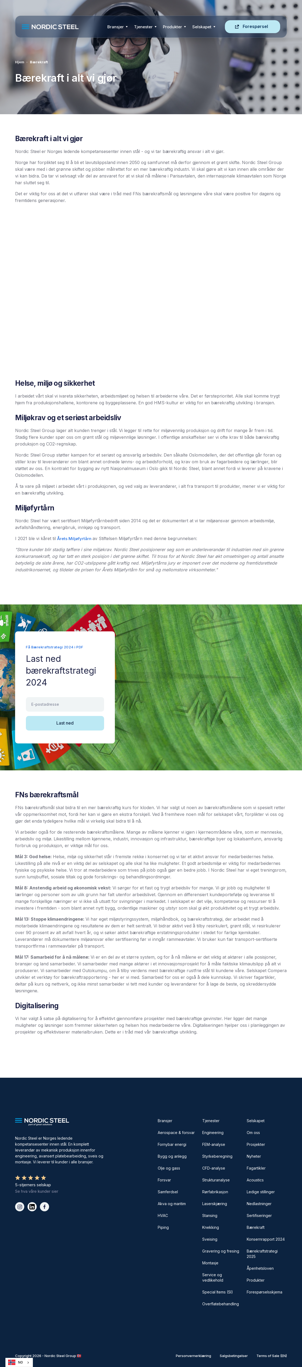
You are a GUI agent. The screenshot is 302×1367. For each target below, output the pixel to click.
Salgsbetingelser (234, 1356)
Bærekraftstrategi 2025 (262, 1254)
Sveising (209, 1239)
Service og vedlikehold (212, 1277)
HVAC (163, 1215)
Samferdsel (168, 1191)
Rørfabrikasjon (215, 1191)
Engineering (213, 1132)
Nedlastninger (259, 1203)
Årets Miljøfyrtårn (74, 538)
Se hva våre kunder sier (36, 1191)
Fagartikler (256, 1168)
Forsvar (164, 1180)
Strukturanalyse (216, 1180)
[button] (117, 26)
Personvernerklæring (193, 1356)
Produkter (172, 26)
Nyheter (254, 1156)
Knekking (210, 1227)
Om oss (253, 1132)
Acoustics (255, 1180)
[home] (63, 27)
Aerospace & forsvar (176, 1132)
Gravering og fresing (220, 1251)
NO (15, 1362)
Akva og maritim (172, 1203)
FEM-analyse (213, 1144)
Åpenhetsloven (260, 1268)
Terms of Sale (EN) (271, 1356)
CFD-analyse (213, 1168)
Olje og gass (169, 1168)
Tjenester (143, 26)
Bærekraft (256, 1227)
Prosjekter (256, 1144)
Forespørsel (255, 26)
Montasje (210, 1263)
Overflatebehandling (220, 1304)
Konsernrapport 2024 (266, 1239)
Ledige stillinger (261, 1191)
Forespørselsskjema (264, 1292)
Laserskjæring (214, 1203)
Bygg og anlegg (172, 1156)
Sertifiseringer (259, 1215)
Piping (163, 1227)
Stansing (209, 1215)
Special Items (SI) (217, 1292)
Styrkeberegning (217, 1156)
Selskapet (256, 1120)
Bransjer (115, 26)
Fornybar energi (172, 1144)
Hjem (19, 62)
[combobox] (19, 1362)
